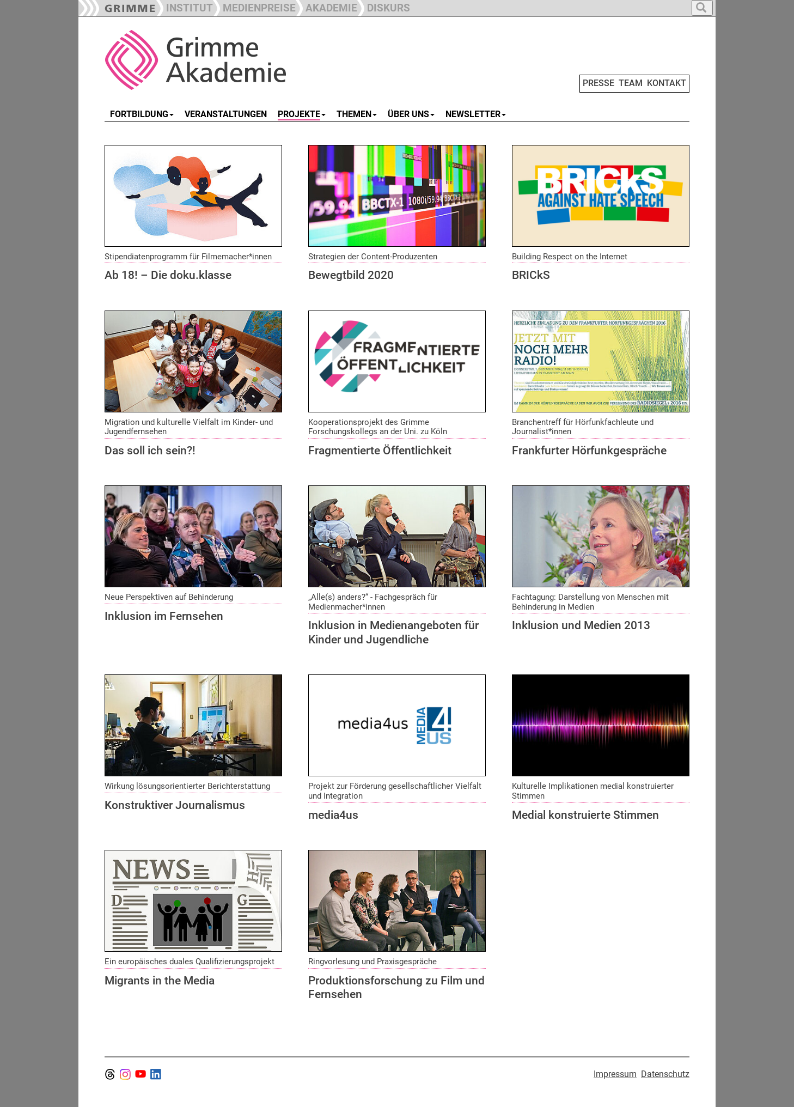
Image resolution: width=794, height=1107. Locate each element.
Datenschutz (665, 1074)
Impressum (615, 1074)
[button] (254, 7)
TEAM (631, 83)
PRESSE (598, 83)
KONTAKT (666, 83)
